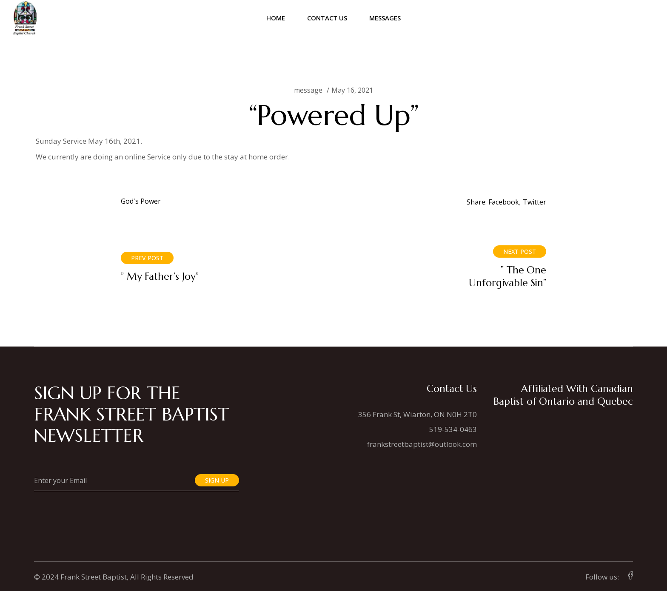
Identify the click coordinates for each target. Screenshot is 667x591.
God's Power (141, 201)
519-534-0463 (453, 429)
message (308, 90)
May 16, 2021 (352, 90)
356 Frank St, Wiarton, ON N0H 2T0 (417, 414)
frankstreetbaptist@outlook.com (422, 444)
